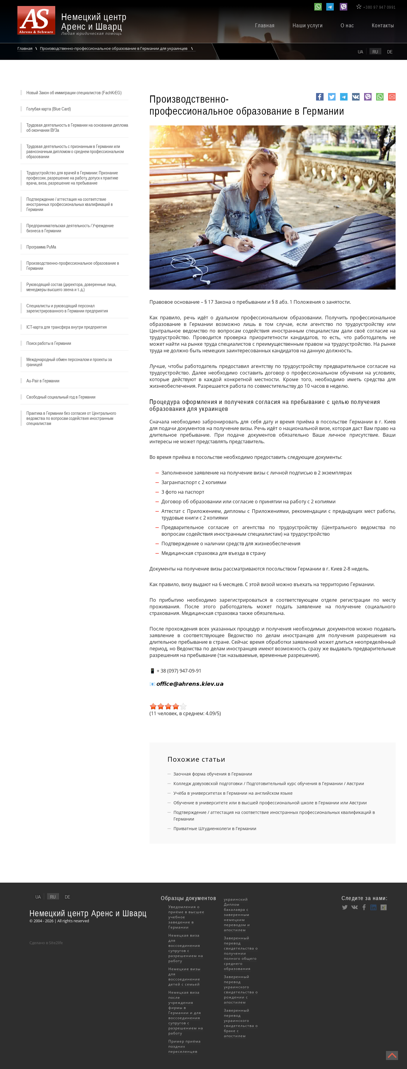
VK (355, 100)
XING (383, 907)
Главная (265, 26)
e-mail (392, 100)
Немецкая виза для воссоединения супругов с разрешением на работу (185, 948)
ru (375, 51)
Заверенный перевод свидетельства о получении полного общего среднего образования (241, 953)
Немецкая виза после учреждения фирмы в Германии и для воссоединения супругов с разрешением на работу (185, 1013)
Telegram (344, 100)
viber (368, 100)
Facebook (320, 100)
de (390, 51)
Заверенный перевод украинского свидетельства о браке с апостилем (241, 1023)
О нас (347, 26)
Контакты (383, 26)
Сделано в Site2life (46, 942)
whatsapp (380, 100)
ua (360, 51)
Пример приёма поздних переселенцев (184, 1046)
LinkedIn (373, 907)
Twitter (332, 100)
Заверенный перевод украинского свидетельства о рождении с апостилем (241, 989)
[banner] (77, 24)
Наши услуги (308, 26)
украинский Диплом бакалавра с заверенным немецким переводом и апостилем (237, 914)
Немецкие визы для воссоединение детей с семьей (184, 976)
